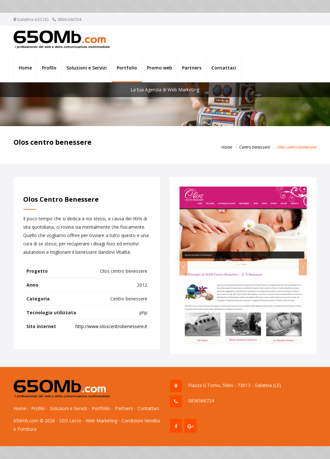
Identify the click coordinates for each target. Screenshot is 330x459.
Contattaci (223, 68)
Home (25, 68)
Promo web (159, 68)
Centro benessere (254, 147)
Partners (191, 68)
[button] (184, 267)
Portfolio (127, 68)
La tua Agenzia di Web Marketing (165, 90)
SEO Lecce (70, 421)
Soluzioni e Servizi (86, 68)
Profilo (49, 68)
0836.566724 (69, 19)
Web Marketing (101, 421)
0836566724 (201, 401)
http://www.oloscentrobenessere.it (111, 326)
